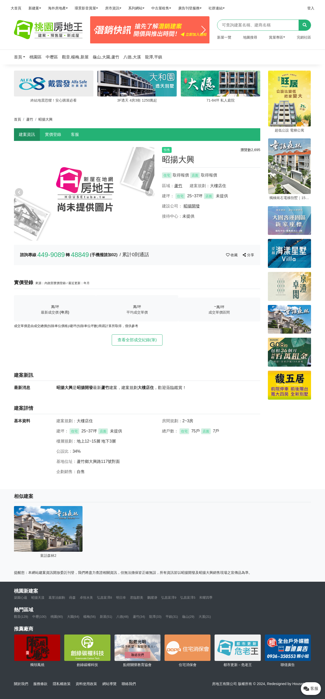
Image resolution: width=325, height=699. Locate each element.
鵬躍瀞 (152, 597)
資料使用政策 (86, 684)
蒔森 (72, 597)
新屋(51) (106, 617)
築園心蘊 (20, 597)
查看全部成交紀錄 (137, 340)
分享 (248, 255)
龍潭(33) (155, 617)
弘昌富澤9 (168, 597)
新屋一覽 (224, 37)
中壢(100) (39, 617)
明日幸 (121, 597)
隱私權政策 (62, 684)
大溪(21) (205, 617)
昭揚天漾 (37, 597)
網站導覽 (109, 684)
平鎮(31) (172, 617)
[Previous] (96, 30)
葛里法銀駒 (56, 597)
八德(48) (122, 617)
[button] (21, 57)
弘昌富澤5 (187, 597)
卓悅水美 (86, 597)
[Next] (203, 30)
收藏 (232, 255)
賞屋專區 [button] (276, 37)
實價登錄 (53, 134)
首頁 (17, 119)
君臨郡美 (136, 597)
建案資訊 (27, 134)
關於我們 (21, 684)
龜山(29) (188, 617)
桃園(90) (57, 617)
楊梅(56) (89, 617)
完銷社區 (304, 37)
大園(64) (73, 617)
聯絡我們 (129, 684)
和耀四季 (206, 597)
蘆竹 (29, 119)
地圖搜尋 (250, 37)
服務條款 (40, 684)
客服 (75, 134)
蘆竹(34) (139, 617)
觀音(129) (21, 617)
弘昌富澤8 (104, 597)
